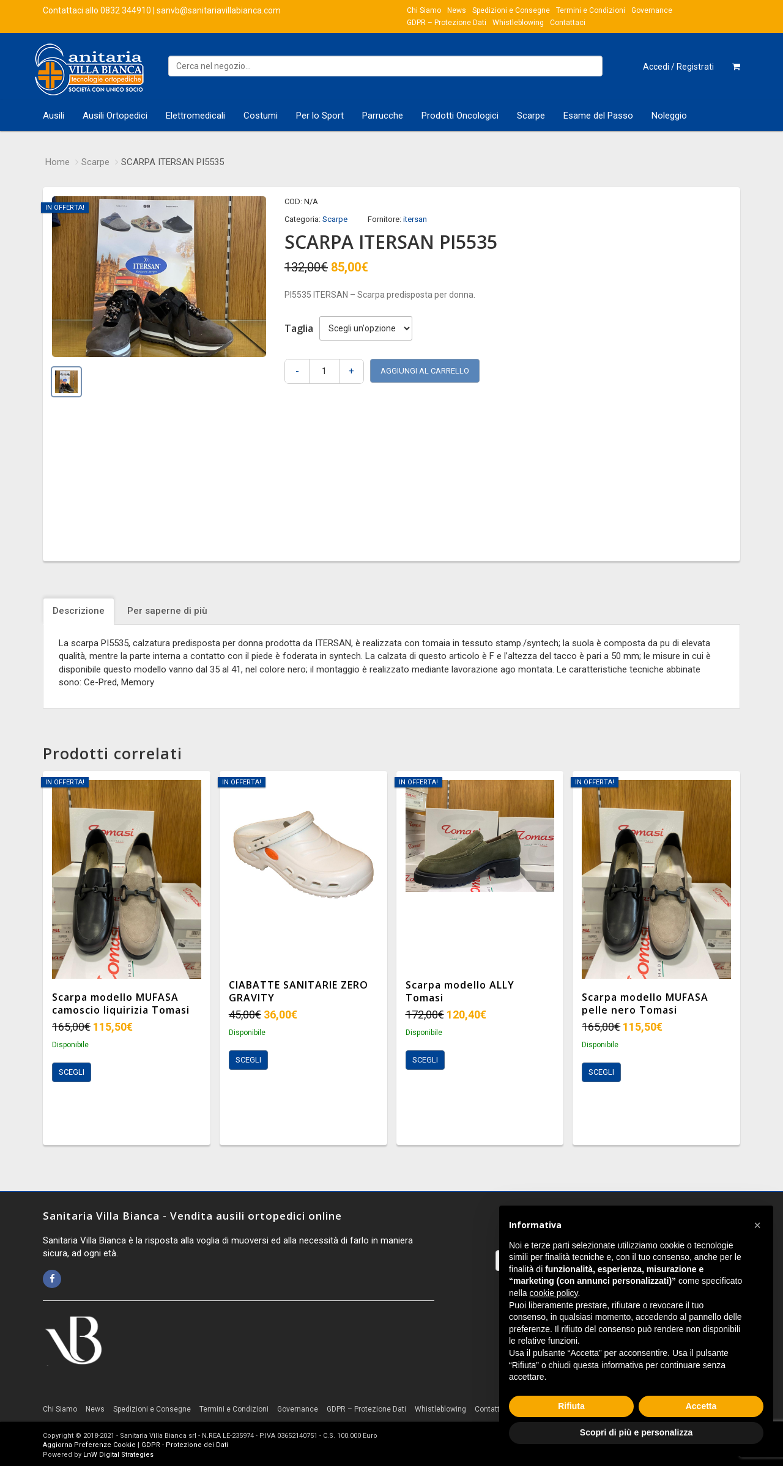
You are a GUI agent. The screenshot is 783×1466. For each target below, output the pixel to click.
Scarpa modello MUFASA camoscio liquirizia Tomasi (121, 1003)
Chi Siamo (424, 10)
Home (57, 162)
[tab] (80, 611)
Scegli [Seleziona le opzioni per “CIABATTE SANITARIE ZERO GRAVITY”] (248, 1059)
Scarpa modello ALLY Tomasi (460, 991)
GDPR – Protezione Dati (446, 22)
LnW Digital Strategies (118, 1455)
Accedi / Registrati (678, 67)
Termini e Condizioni (590, 10)
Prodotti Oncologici (460, 115)
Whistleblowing (518, 22)
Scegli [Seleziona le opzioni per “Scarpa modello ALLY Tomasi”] (425, 1059)
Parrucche (382, 115)
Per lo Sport (320, 115)
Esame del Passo (598, 115)
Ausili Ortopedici (115, 115)
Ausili (53, 115)
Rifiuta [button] (571, 1406)
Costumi (260, 115)
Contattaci (567, 22)
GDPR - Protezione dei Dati (184, 1445)
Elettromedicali (195, 115)
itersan (415, 219)
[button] (757, 1225)
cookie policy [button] (553, 1293)
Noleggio (669, 115)
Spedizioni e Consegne (511, 10)
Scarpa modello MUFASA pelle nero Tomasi (645, 1003)
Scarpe (531, 115)
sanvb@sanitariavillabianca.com (219, 10)
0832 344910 (125, 10)
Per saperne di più (167, 610)
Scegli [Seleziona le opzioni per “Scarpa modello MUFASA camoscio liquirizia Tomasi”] (71, 1072)
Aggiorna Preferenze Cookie (89, 1445)
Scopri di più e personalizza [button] (636, 1432)
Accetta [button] (701, 1406)
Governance (651, 10)
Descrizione (79, 610)
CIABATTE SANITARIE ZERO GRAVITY (298, 991)
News (456, 10)
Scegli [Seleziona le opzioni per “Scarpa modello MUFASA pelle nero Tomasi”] (601, 1072)
